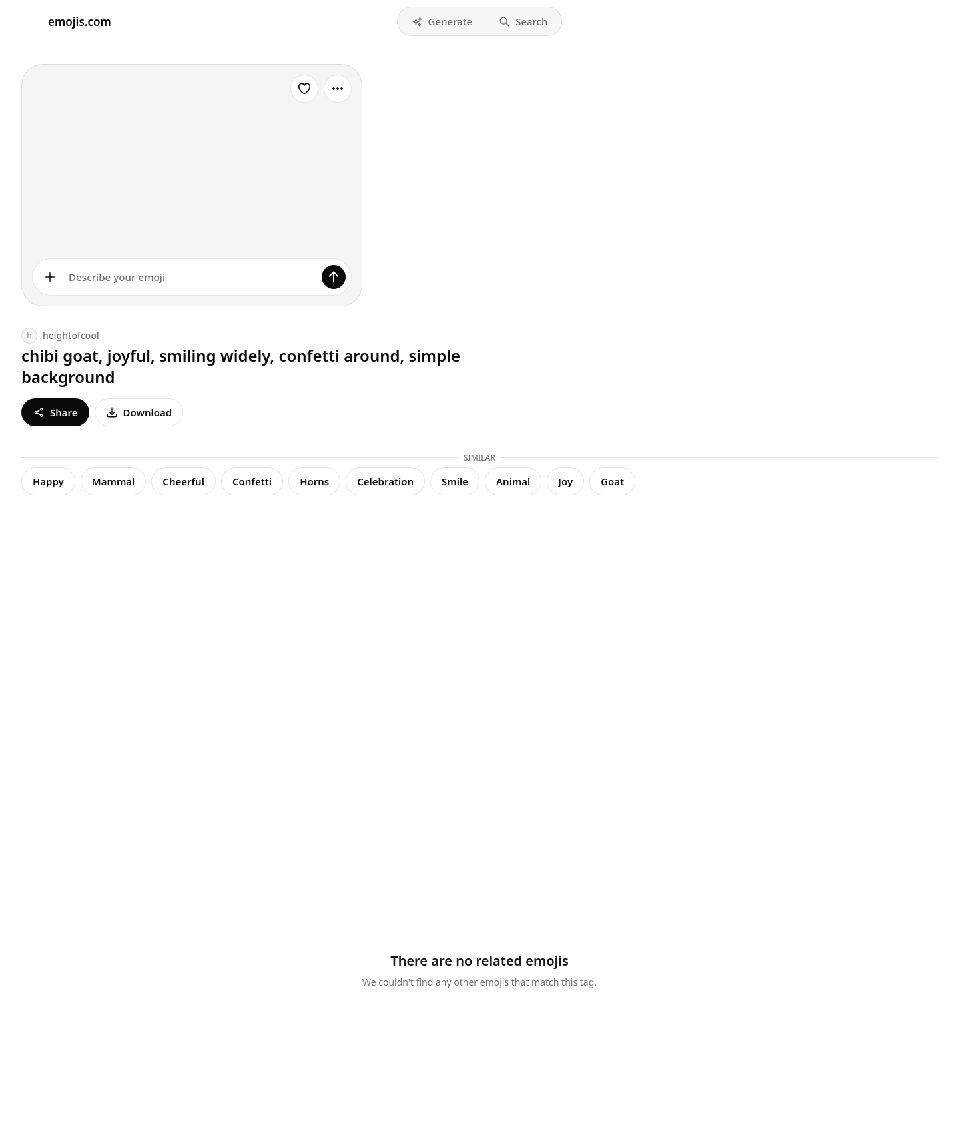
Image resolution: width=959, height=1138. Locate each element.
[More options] (338, 89)
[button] (442, 21)
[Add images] (50, 277)
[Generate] (334, 277)
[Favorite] (304, 89)
